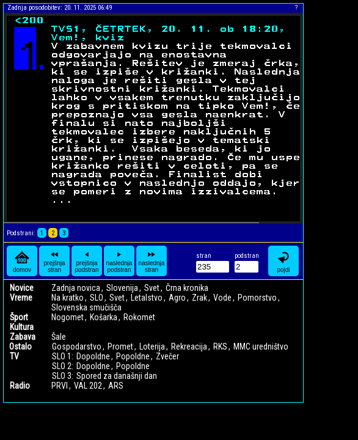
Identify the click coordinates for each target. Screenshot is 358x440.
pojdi (283, 261)
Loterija (152, 346)
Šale (58, 337)
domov (22, 261)
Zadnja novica (75, 288)
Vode (222, 297)
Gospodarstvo (76, 346)
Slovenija (122, 288)
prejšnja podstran (87, 261)
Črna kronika (187, 288)
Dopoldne (93, 356)
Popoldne (133, 356)
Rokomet (139, 317)
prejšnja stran (54, 261)
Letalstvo (147, 297)
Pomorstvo (257, 297)
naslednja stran (152, 261)
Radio (20, 386)
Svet (151, 288)
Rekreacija (189, 346)
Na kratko (67, 297)
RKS (220, 346)
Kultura (21, 327)
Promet (120, 346)
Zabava (22, 337)
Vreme (21, 297)
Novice (21, 288)
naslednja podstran (119, 261)
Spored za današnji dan (116, 376)
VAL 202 (88, 386)
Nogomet (67, 317)
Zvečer (167, 356)
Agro (177, 297)
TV (14, 356)
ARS (115, 386)
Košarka (103, 317)
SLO (96, 297)
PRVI (59, 386)
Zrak (199, 297)
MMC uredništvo (260, 346)
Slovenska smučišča (86, 307)
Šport (19, 317)
